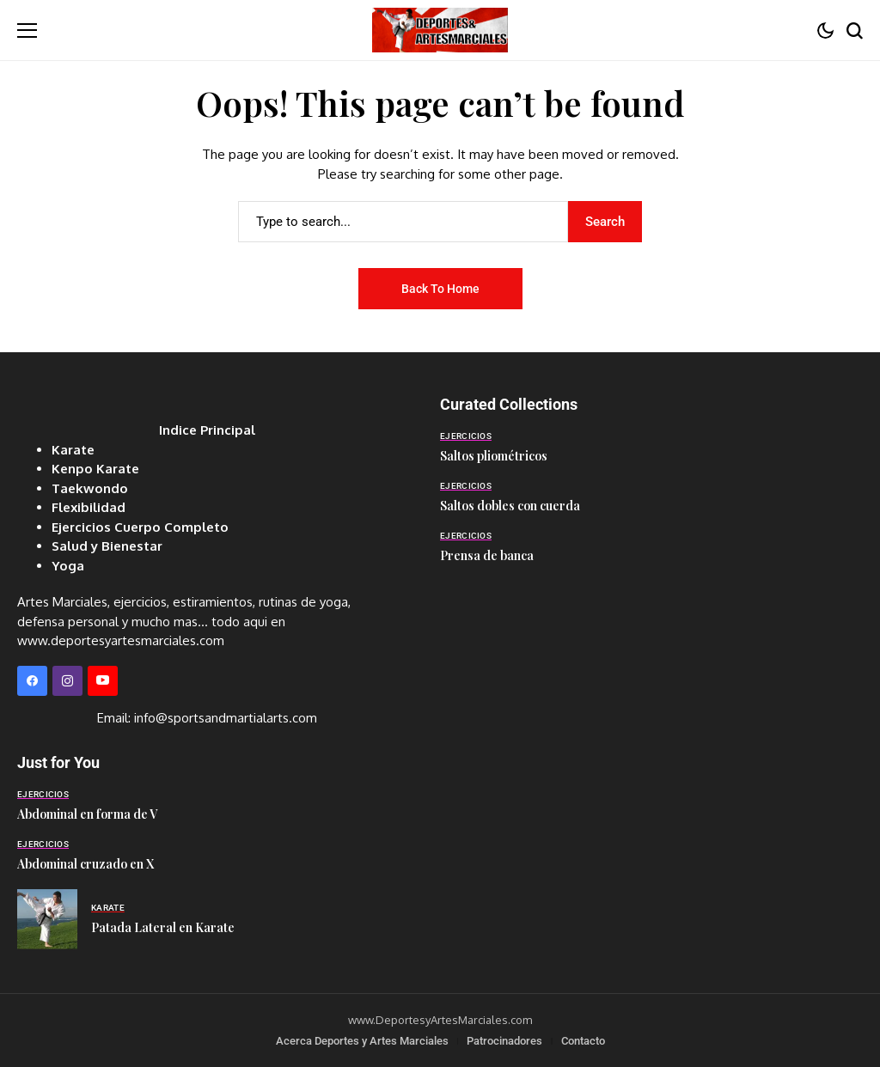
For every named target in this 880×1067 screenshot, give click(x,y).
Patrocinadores (504, 1040)
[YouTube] (103, 681)
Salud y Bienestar (107, 546)
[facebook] (32, 681)
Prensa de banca (487, 555)
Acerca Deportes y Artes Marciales (362, 1040)
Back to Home (440, 289)
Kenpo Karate (95, 468)
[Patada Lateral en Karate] (47, 919)
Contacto (583, 1040)
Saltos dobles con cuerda (510, 505)
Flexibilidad (88, 507)
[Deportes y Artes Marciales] (440, 29)
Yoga (68, 566)
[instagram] (67, 681)
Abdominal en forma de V (87, 814)
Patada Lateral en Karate (163, 927)
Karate (73, 450)
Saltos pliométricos (493, 456)
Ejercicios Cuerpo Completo (140, 527)
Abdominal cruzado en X (85, 864)
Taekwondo (90, 488)
